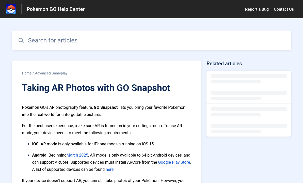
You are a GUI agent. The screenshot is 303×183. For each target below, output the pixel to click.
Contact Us (284, 9)
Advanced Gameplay (51, 73)
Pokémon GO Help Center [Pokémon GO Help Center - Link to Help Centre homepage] (56, 9)
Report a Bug (257, 9)
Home (27, 73)
